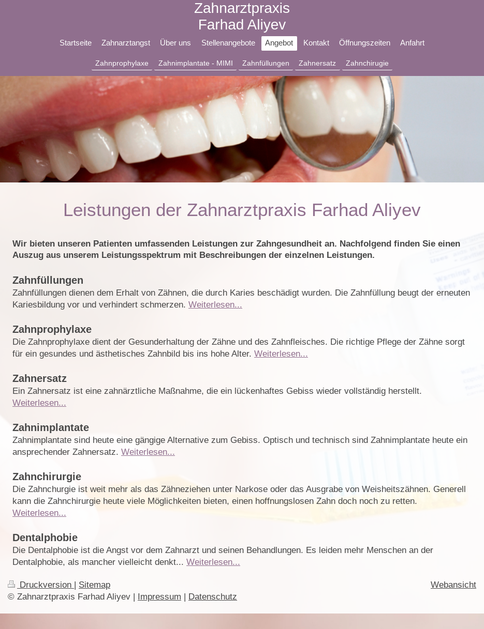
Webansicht (453, 585)
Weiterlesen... (215, 305)
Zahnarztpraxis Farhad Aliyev (242, 16)
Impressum (159, 597)
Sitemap (94, 585)
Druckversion (41, 585)
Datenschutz (212, 597)
